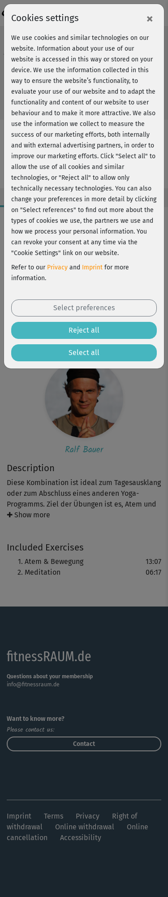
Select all (84, 352)
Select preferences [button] (84, 307)
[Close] (149, 18)
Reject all (84, 330)
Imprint (92, 267)
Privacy (57, 267)
